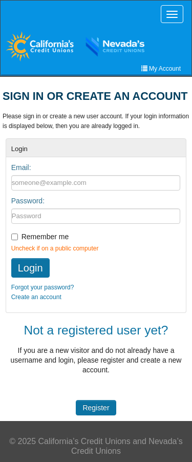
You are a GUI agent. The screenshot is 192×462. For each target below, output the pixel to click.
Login (30, 268)
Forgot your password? (42, 287)
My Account (161, 68)
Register (95, 408)
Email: (21, 167)
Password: (28, 201)
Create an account (36, 297)
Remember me (45, 237)
